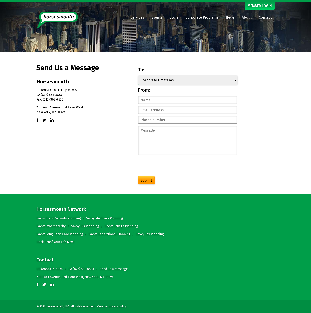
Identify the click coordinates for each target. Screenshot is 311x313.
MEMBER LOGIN (260, 6)
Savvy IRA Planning (85, 226)
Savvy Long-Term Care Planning (59, 234)
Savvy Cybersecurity (51, 226)
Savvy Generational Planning (109, 234)
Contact (265, 17)
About (247, 17)
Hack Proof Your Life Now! (55, 242)
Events (156, 17)
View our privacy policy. (112, 306)
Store (174, 17)
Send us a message (114, 269)
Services (137, 17)
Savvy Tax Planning (150, 234)
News (230, 17)
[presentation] (168, 166)
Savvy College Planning (121, 226)
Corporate (202, 17)
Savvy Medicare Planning (104, 218)
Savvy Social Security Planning (58, 218)
